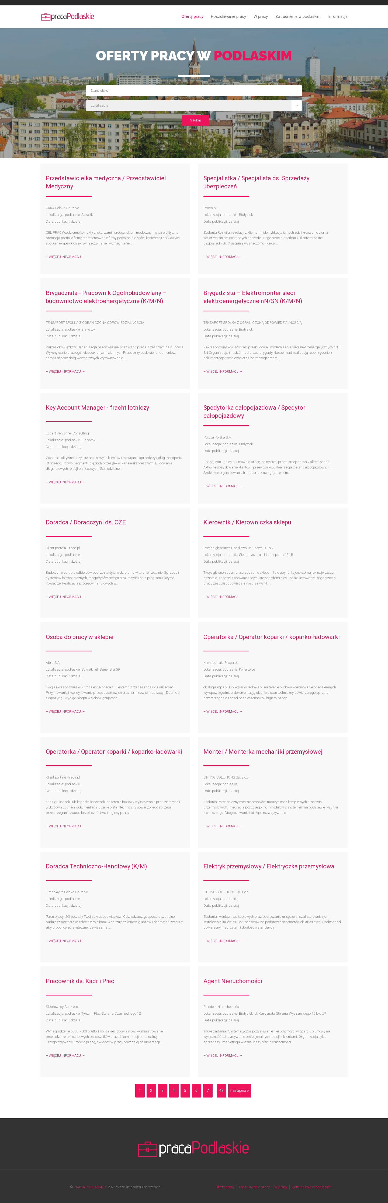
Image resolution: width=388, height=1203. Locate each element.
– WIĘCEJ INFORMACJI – (65, 257)
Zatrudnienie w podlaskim (298, 16)
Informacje (338, 16)
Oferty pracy (192, 16)
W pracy (261, 16)
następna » (239, 1090)
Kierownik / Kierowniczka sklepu (247, 522)
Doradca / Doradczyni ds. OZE (86, 522)
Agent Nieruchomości (232, 981)
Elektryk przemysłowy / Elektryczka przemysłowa (268, 866)
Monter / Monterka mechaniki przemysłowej (263, 751)
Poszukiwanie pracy (228, 16)
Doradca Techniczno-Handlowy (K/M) (96, 866)
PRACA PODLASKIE (89, 1187)
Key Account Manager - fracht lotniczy (97, 407)
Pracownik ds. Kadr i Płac (80, 981)
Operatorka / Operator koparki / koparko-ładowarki (271, 637)
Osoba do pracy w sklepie (79, 637)
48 (221, 1090)
